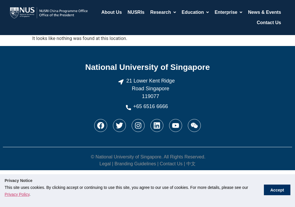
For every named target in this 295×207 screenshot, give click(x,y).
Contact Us (269, 22)
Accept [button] (276, 190)
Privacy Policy (17, 194)
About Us (111, 12)
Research (163, 12)
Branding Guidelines (135, 163)
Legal (105, 163)
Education (195, 12)
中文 (191, 163)
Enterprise (228, 12)
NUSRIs (136, 12)
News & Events (264, 12)
